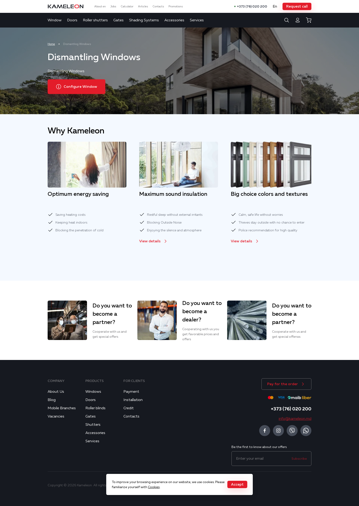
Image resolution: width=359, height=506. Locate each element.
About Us (56, 392)
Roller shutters (95, 20)
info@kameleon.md (295, 419)
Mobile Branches (62, 408)
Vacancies (56, 416)
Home (51, 44)
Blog (52, 400)
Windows (93, 392)
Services (197, 20)
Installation (133, 400)
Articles (143, 6)
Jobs (113, 6)
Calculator (127, 6)
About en (100, 6)
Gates (118, 20)
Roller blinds (95, 408)
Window (55, 20)
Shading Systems (144, 20)
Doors (72, 20)
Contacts (158, 6)
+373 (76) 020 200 (252, 6)
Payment (131, 392)
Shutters (93, 425)
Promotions (176, 6)
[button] (297, 6)
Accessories (174, 20)
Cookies (154, 487)
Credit (128, 408)
